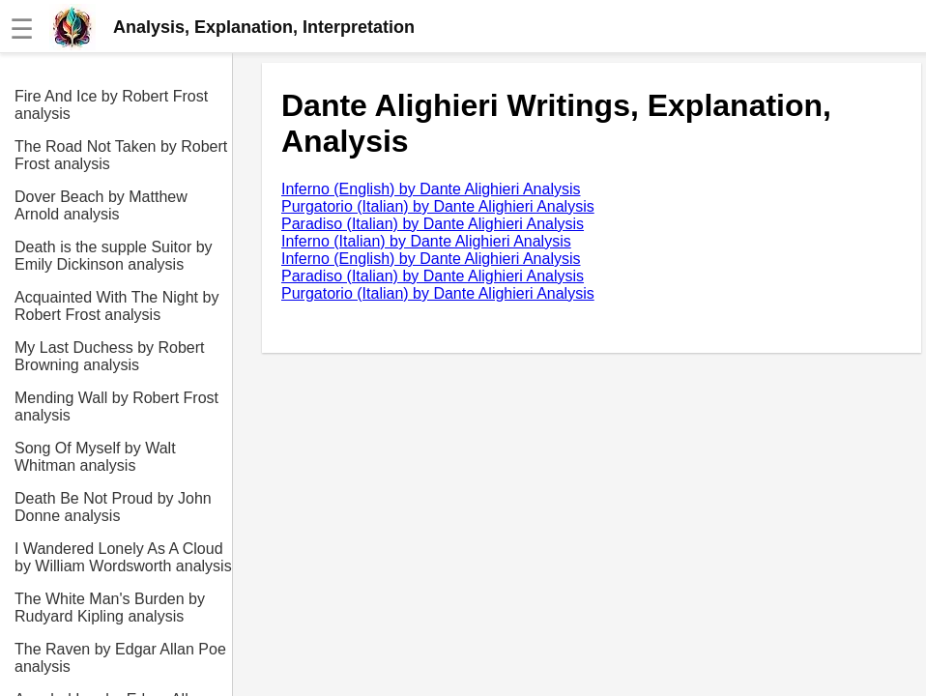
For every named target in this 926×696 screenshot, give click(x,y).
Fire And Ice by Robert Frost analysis (111, 105)
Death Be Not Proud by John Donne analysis (113, 507)
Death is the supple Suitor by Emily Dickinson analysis (113, 256)
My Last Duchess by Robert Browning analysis (109, 356)
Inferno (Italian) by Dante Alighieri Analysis (426, 241)
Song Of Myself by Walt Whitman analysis (95, 457)
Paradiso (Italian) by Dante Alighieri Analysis (432, 224)
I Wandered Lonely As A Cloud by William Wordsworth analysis (123, 557)
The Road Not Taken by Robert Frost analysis (120, 155)
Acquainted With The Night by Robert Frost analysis (116, 306)
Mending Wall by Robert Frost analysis (116, 406)
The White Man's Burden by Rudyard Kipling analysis (109, 607)
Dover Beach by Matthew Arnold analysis (101, 205)
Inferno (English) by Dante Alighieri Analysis (431, 189)
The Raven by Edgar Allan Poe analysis (120, 658)
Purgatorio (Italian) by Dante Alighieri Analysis (437, 206)
